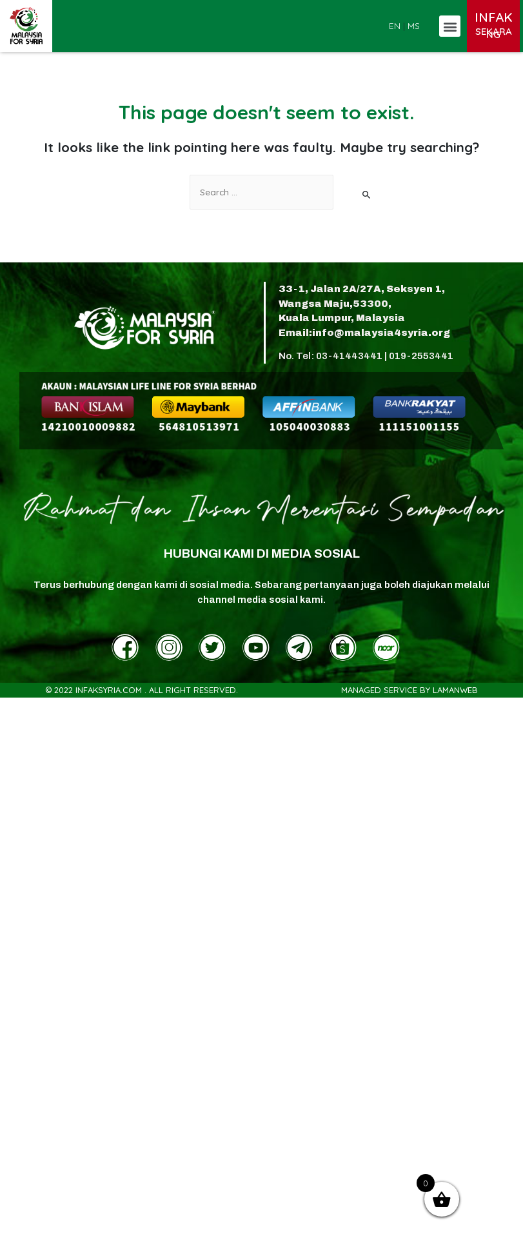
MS (414, 25)
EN (394, 25)
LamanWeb (455, 690)
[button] (449, 26)
